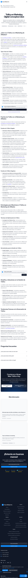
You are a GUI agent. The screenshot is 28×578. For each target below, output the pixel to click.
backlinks (9, 184)
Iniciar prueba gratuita (14, 532)
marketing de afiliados (7, 37)
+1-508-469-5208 (5, 544)
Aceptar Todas (5, 570)
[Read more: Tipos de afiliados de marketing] (14, 433)
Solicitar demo (14, 109)
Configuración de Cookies (7, 572)
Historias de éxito (7, 511)
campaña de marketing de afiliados (20, 45)
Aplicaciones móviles (7, 501)
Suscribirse (24, 274)
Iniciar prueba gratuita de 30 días (14, 464)
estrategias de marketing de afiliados (8, 123)
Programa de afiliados (7, 513)
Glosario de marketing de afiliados (21, 513)
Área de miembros (21, 497)
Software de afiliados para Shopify (14, 520)
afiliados (5, 42)
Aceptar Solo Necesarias (13, 570)
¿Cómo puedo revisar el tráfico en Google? (14, 360)
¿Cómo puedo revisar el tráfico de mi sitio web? (14, 351)
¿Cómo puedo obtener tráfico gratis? (14, 356)
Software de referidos (14, 525)
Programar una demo (14, 466)
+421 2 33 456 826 (5, 541)
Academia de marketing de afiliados (20, 511)
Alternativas (7, 503)
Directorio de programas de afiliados (20, 515)
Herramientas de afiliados (14, 527)
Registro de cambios (21, 499)
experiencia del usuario (20, 157)
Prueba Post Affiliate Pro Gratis (7, 386)
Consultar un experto (14, 534)
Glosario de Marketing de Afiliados (8, 5)
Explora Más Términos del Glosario (20, 386)
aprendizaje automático (10, 328)
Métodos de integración (7, 499)
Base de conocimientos (20, 495)
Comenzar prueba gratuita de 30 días (14, 111)
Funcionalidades (7, 497)
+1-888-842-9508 (5, 543)
